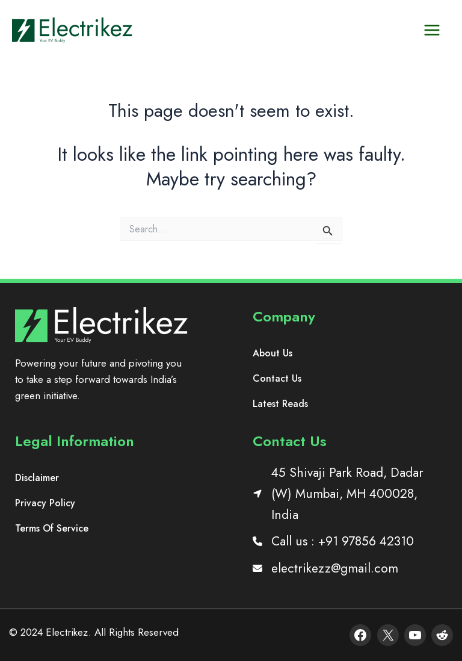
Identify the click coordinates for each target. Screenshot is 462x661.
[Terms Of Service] (51, 528)
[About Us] (272, 353)
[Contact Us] (277, 378)
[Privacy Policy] (45, 503)
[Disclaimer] (37, 478)
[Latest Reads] (280, 404)
